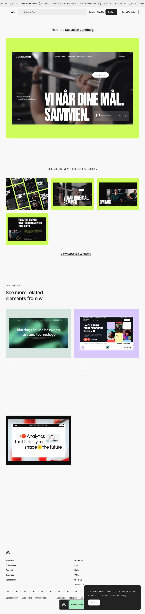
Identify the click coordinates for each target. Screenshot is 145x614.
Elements (10, 570)
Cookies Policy (12, 598)
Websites (10, 560)
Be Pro (111, 12)
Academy (78, 560)
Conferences (11, 580)
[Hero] (106, 333)
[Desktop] (72, 194)
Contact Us (79, 584)
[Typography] (27, 229)
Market (77, 570)
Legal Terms (27, 598)
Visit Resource (77, 604)
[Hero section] (38, 333)
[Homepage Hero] (106, 386)
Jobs (76, 565)
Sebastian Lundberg (79, 29)
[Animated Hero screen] (38, 493)
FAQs (76, 575)
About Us (78, 580)
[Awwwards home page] (64, 604)
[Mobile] (27, 194)
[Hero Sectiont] (38, 440)
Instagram (73, 598)
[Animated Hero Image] (38, 386)
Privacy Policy (41, 598)
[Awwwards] (12, 12)
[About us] (118, 194)
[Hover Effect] (106, 438)
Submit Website (129, 12)
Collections (11, 565)
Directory (10, 575)
